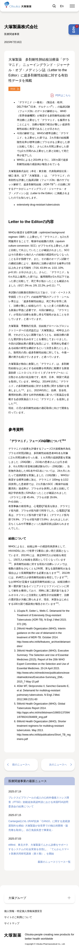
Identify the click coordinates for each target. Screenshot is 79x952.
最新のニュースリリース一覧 (54, 861)
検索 (54, 5)
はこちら (63, 95)
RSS (13, 89)
